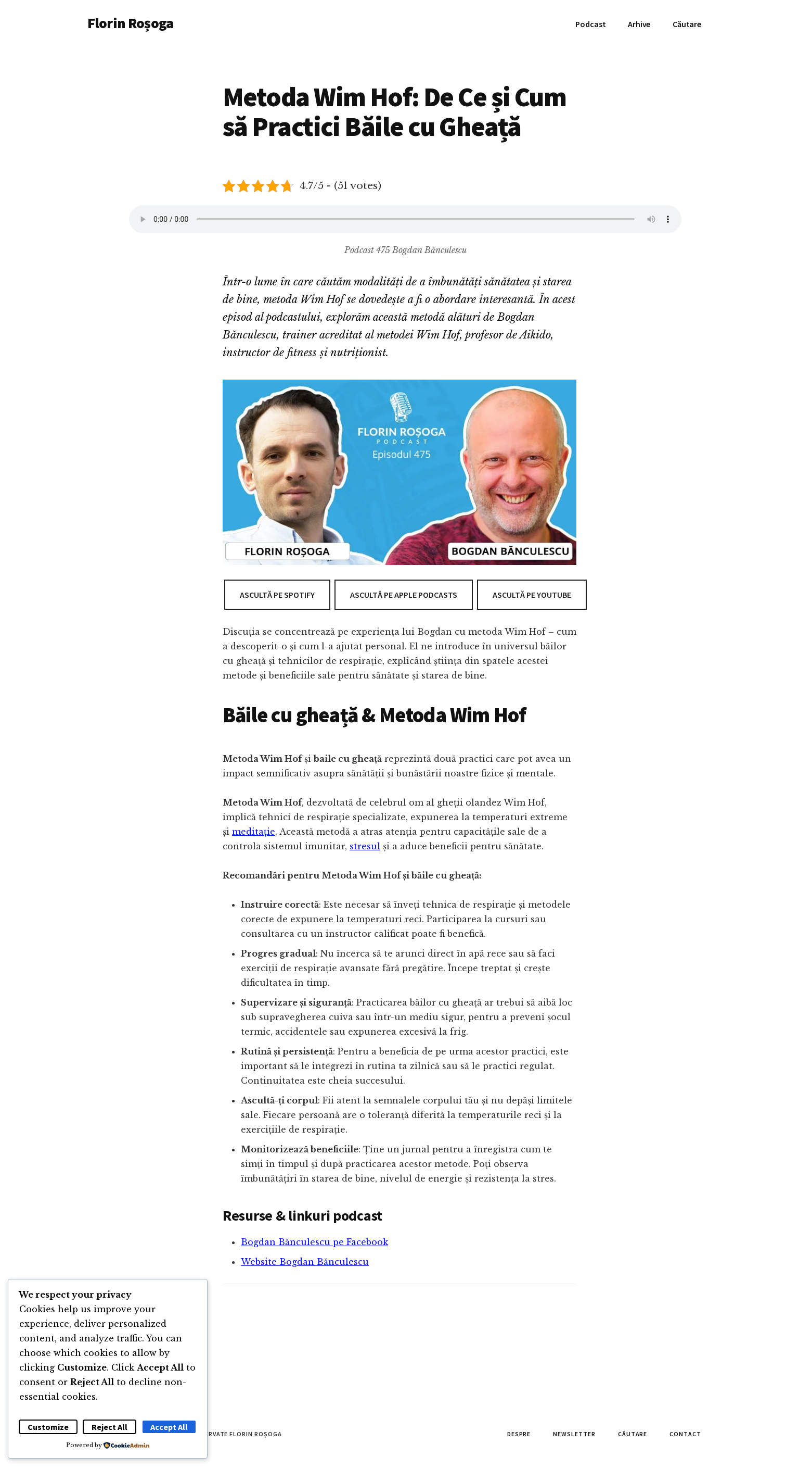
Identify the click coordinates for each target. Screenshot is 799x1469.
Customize (48, 1427)
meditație (253, 831)
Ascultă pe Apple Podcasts (403, 594)
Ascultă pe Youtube (532, 594)
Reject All (109, 1427)
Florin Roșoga (130, 23)
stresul (365, 846)
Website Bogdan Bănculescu (305, 1262)
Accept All (169, 1427)
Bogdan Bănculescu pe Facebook (314, 1242)
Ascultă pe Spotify (277, 594)
